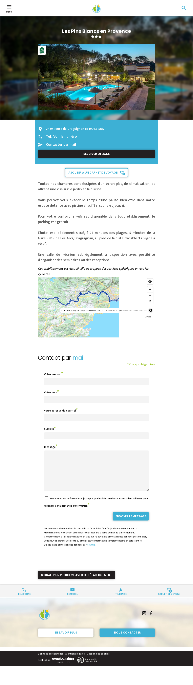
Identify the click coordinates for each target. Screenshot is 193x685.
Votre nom (50, 392)
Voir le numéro (65, 137)
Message (50, 447)
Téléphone (24, 601)
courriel (91, 552)
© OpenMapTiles (108, 310)
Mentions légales (75, 661)
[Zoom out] (150, 295)
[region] (96, 307)
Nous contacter (127, 640)
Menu (9, 8)
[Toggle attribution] (150, 310)
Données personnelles (50, 661)
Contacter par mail (61, 145)
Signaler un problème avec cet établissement (76, 582)
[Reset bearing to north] (150, 301)
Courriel (72, 601)
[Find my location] (150, 281)
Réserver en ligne (96, 154)
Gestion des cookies (98, 661)
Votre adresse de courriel (60, 410)
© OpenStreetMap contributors (128, 310)
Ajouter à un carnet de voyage (92, 173)
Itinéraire (121, 601)
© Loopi (144, 310)
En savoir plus (66, 640)
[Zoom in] (150, 289)
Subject (49, 428)
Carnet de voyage (169, 601)
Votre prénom (52, 374)
